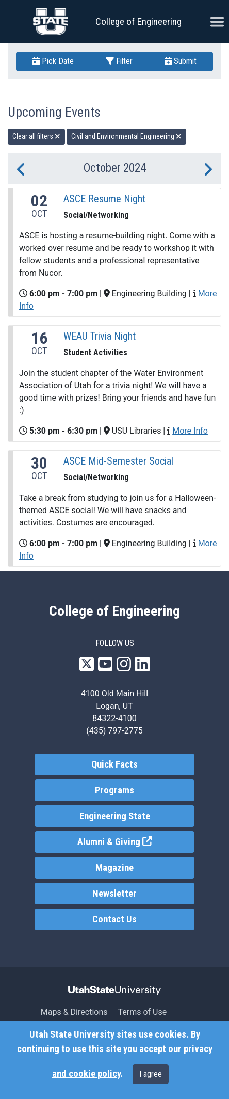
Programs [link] (114, 790)
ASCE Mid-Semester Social (118, 461)
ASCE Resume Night (104, 199)
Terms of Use (142, 1012)
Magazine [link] (114, 867)
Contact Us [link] (114, 919)
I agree (150, 1074)
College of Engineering (138, 21)
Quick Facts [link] (114, 764)
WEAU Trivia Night (99, 336)
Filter (119, 61)
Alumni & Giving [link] (136, 841)
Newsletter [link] (114, 893)
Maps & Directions (74, 1012)
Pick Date (53, 61)
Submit (181, 61)
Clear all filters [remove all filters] (36, 136)
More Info (190, 431)
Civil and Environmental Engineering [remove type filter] (126, 136)
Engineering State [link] (114, 816)
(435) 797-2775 (114, 731)
